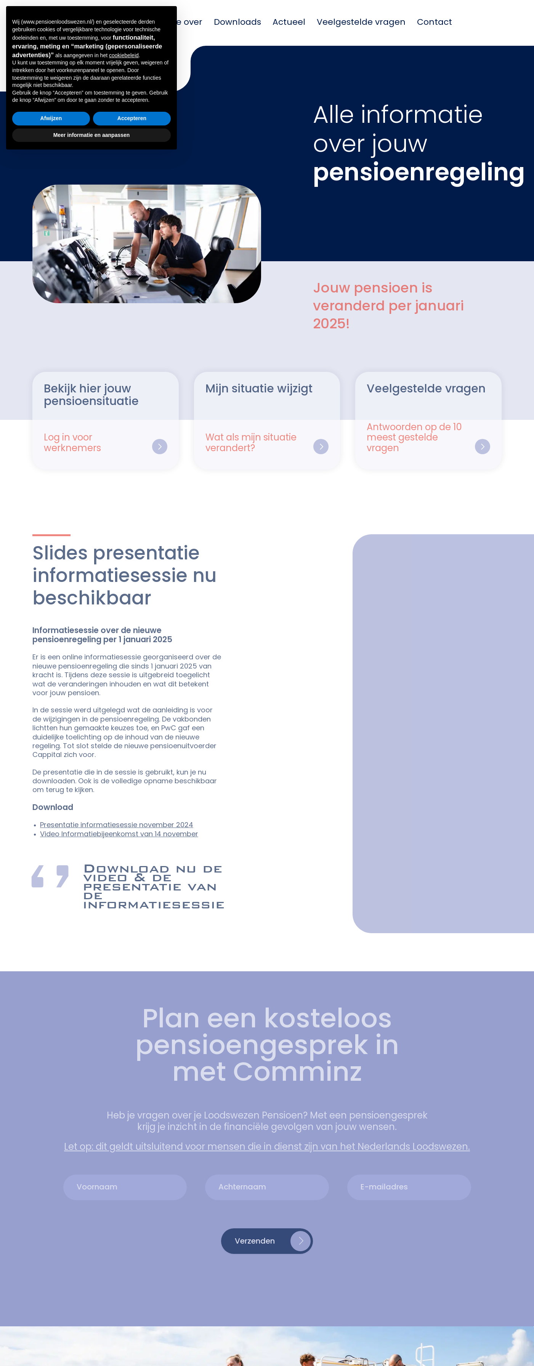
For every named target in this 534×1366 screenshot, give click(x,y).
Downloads (237, 22)
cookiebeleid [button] (124, 1266)
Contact (434, 22)
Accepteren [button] (131, 1329)
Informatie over (169, 22)
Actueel (289, 22)
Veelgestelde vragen (361, 22)
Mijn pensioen (95, 22)
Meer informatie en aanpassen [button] (91, 1345)
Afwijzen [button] (51, 1329)
